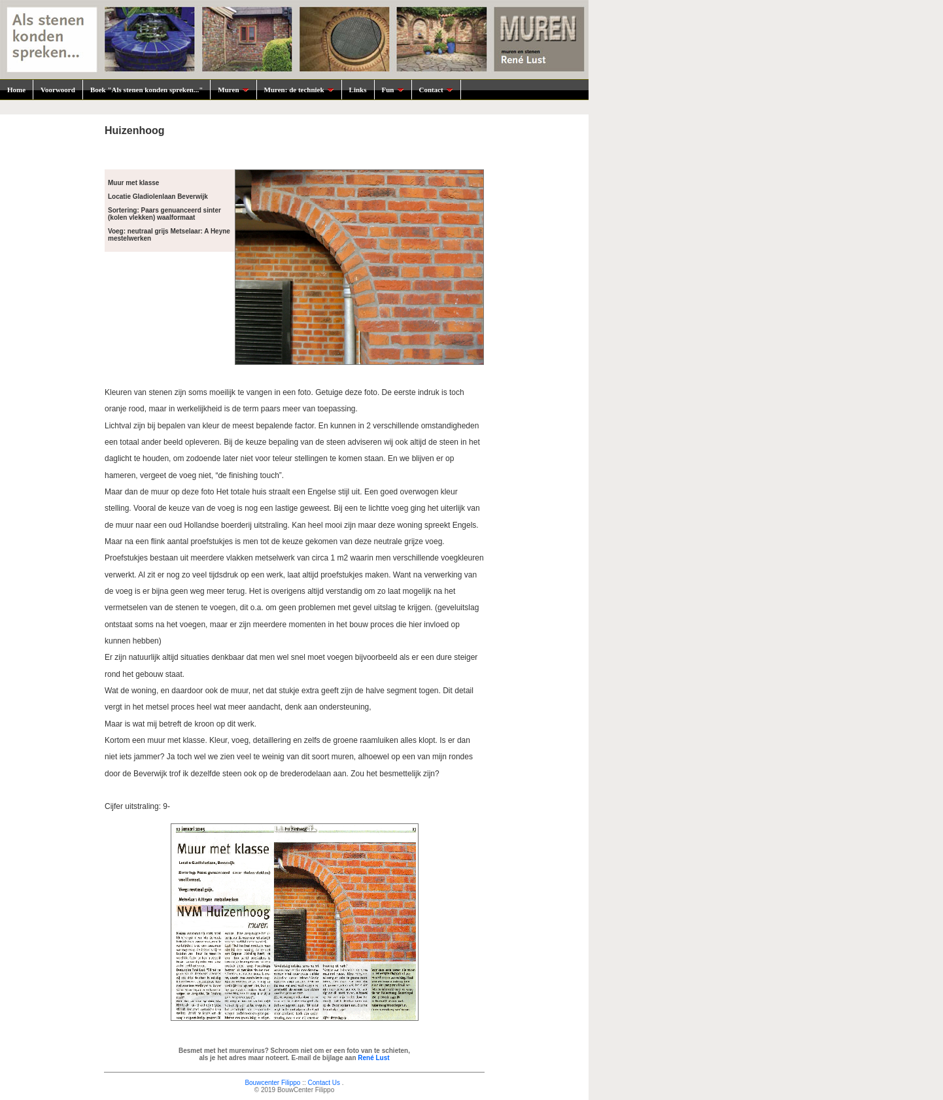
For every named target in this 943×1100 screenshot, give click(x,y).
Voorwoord (58, 90)
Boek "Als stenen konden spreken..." (146, 90)
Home (16, 90)
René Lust (373, 1057)
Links (358, 90)
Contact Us (324, 1082)
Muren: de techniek (299, 90)
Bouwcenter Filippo (272, 1082)
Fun (393, 90)
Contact (436, 90)
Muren (233, 90)
